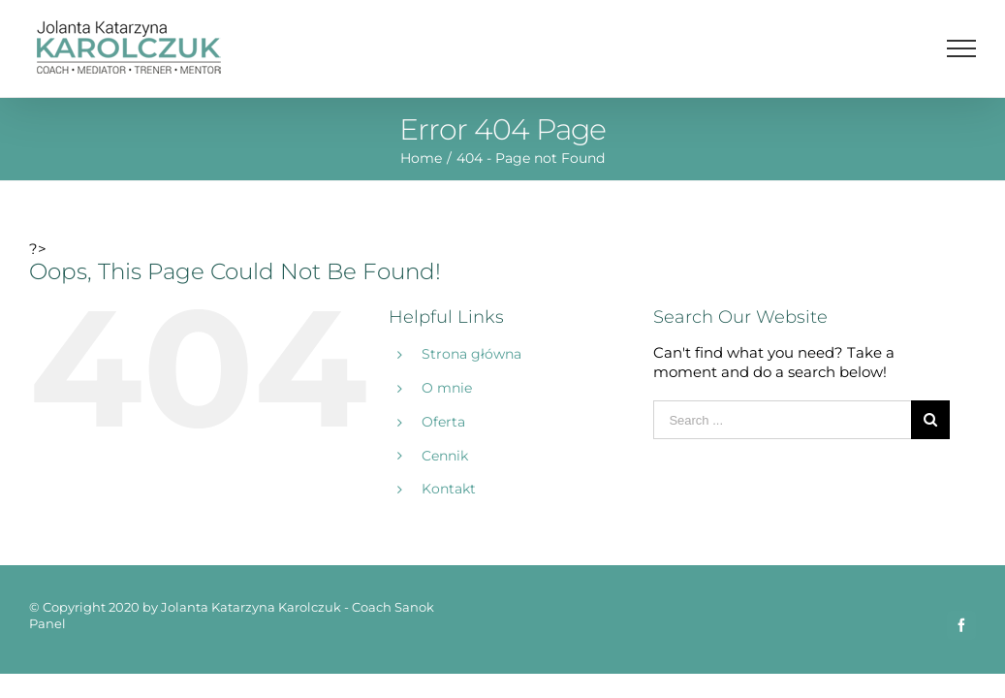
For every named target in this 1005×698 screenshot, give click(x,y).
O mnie (447, 388)
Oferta (443, 421)
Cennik (445, 455)
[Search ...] (782, 419)
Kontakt (449, 488)
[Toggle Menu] (962, 48)
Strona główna (471, 354)
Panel (47, 623)
